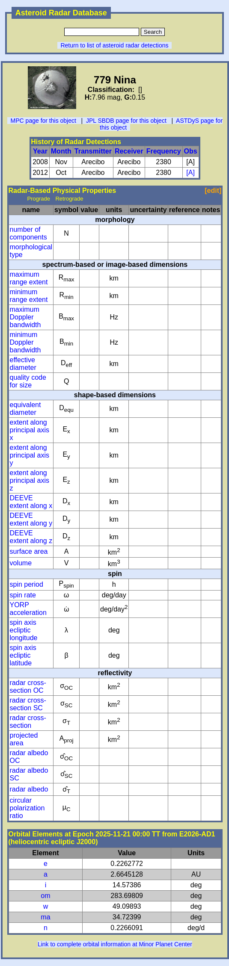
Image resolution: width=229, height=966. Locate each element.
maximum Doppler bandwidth (25, 317)
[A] (190, 172)
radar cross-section (28, 721)
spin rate (23, 595)
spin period (26, 584)
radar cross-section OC (28, 686)
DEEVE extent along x (31, 501)
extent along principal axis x (29, 430)
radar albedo (29, 789)
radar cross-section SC (28, 704)
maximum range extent (29, 278)
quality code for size (28, 381)
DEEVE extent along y (31, 519)
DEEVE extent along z (31, 536)
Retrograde (69, 198)
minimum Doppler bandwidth (25, 342)
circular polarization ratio (27, 808)
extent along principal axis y (29, 455)
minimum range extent (29, 295)
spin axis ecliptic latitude (23, 655)
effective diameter (23, 363)
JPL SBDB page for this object (126, 120)
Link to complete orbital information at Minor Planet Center (115, 944)
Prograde (38, 198)
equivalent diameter (25, 408)
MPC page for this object (43, 120)
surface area (29, 551)
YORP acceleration (28, 608)
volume (21, 563)
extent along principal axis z (29, 480)
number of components (28, 233)
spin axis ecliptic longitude (24, 630)
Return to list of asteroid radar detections (114, 45)
